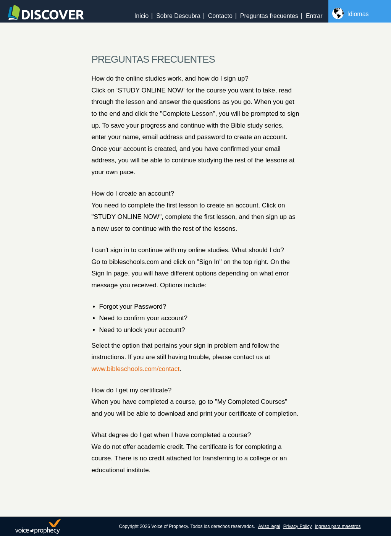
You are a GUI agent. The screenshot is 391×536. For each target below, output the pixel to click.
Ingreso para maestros (337, 526)
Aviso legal (269, 526)
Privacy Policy (297, 526)
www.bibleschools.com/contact (136, 368)
